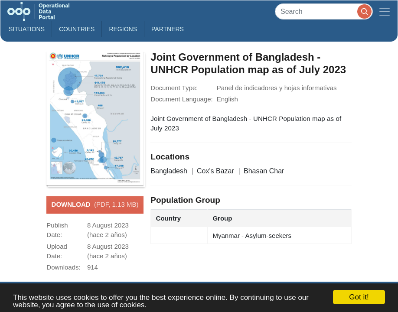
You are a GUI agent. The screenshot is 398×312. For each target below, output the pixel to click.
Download (95, 205)
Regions (123, 29)
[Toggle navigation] (384, 11)
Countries (77, 29)
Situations (27, 29)
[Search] (324, 11)
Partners (167, 29)
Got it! (359, 297)
